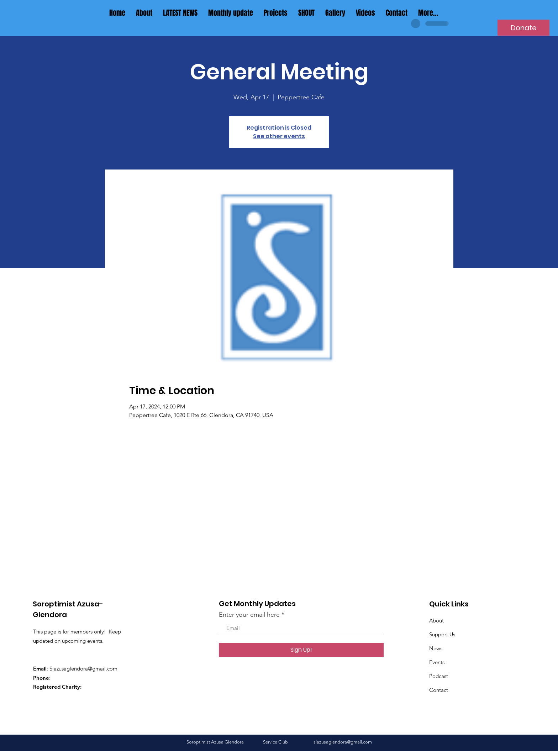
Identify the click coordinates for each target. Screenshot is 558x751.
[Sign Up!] (301, 650)
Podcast (438, 676)
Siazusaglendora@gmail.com (83, 668)
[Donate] (523, 28)
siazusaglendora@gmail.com (343, 742)
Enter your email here (249, 614)
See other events (279, 136)
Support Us (442, 634)
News (435, 648)
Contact (438, 690)
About (436, 620)
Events (436, 662)
